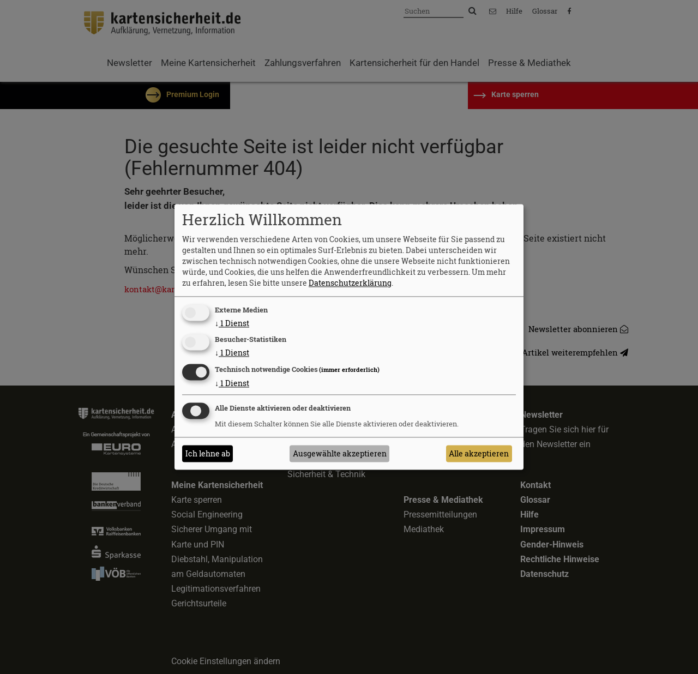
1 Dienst (232, 323)
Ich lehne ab (207, 453)
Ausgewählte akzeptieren (340, 453)
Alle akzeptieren (479, 453)
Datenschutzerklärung (350, 283)
